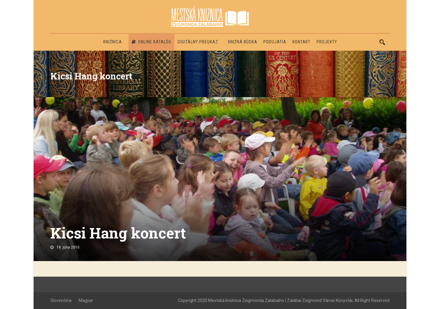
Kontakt (301, 41)
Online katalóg (151, 41)
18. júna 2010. (68, 247)
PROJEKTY (327, 41)
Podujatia (274, 41)
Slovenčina (61, 300)
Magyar (86, 300)
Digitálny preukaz (198, 41)
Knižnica (112, 41)
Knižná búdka (242, 41)
